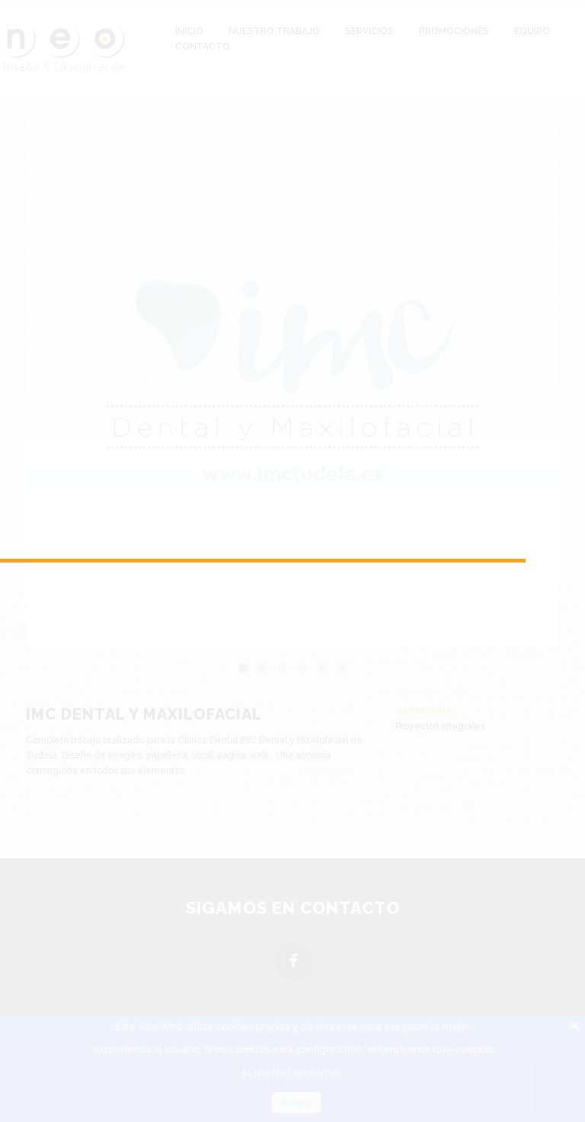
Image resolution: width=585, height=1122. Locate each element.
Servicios (369, 31)
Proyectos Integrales (440, 726)
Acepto (296, 1102)
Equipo (532, 31)
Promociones (454, 31)
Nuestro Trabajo (274, 31)
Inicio (189, 31)
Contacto (202, 46)
